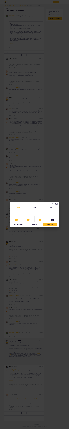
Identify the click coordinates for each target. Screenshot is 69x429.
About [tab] (50, 207)
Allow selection (34, 224)
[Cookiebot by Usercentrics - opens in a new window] (53, 204)
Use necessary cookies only (19, 224)
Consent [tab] (18, 207)
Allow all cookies (50, 224)
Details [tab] (34, 207)
